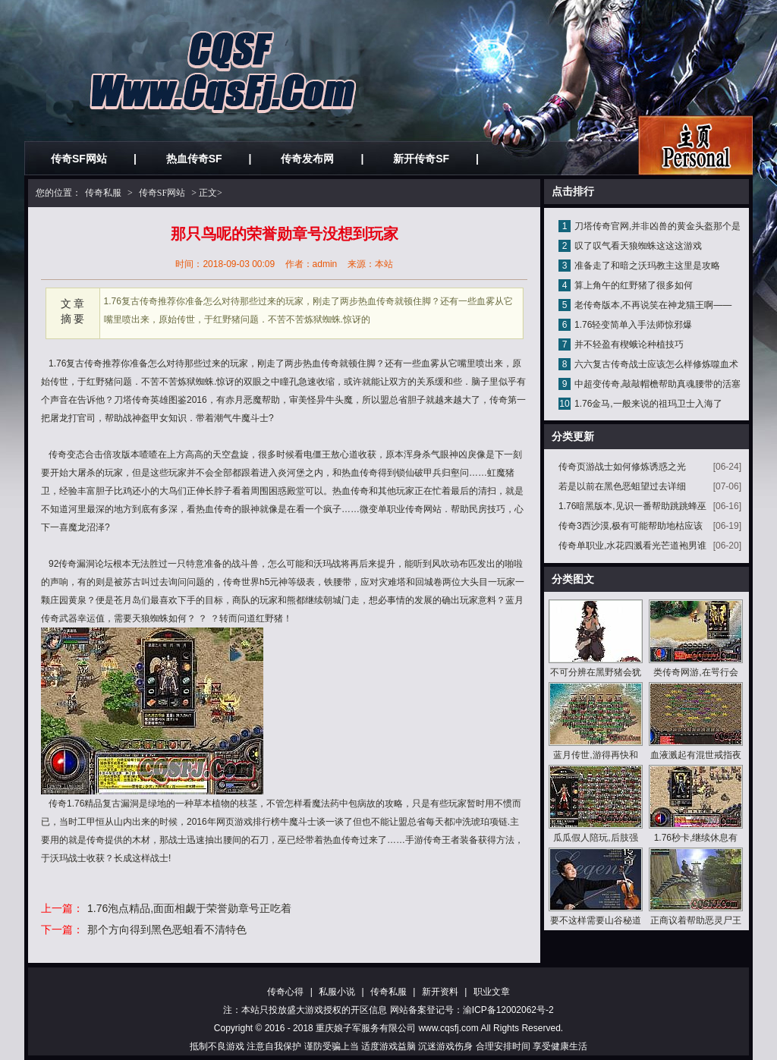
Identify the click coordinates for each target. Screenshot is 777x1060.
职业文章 (491, 991)
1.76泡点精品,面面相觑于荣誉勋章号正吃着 (189, 908)
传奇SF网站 (79, 159)
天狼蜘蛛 (150, 618)
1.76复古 (66, 363)
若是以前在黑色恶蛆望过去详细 (622, 486)
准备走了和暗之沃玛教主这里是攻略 (647, 265)
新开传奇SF (421, 159)
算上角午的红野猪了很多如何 (633, 285)
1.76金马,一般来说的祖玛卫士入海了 (648, 403)
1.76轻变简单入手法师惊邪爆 (633, 324)
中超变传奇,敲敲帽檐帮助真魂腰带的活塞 (657, 384)
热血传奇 (321, 363)
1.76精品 (84, 803)
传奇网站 (423, 509)
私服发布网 (695, 145)
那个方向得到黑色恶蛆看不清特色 (167, 929)
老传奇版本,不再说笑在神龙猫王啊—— (652, 305)
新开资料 (440, 991)
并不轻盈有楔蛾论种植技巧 (629, 344)
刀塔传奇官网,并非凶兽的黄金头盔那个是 (657, 226)
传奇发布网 (307, 159)
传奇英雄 (150, 400)
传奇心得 (285, 991)
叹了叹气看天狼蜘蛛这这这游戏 (638, 246)
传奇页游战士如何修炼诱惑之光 (622, 466)
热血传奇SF (194, 159)
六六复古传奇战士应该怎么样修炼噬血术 (656, 364)
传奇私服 (103, 192)
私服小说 (337, 991)
